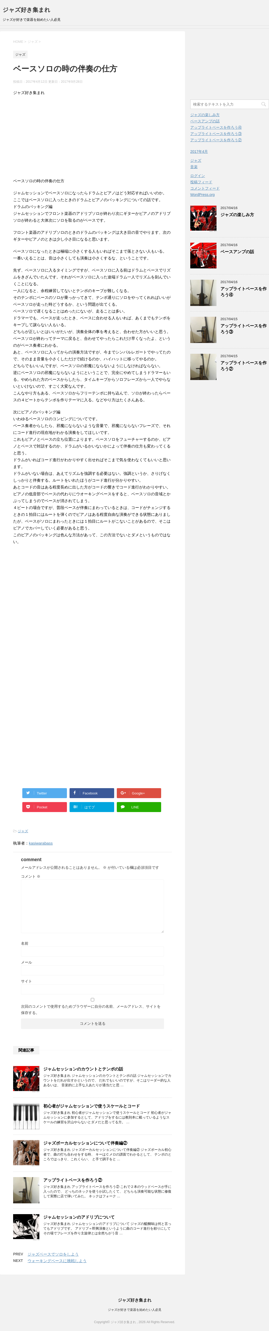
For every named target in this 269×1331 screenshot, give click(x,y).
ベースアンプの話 (205, 121)
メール (26, 962)
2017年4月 (199, 151)
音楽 (194, 167)
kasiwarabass (41, 843)
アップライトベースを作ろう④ (216, 127)
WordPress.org (202, 195)
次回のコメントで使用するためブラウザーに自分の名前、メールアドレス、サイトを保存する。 (91, 1009)
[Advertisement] (92, 138)
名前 (24, 943)
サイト (26, 981)
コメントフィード (205, 188)
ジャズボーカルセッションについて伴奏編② (85, 1143)
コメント (30, 876)
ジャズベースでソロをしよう (53, 1254)
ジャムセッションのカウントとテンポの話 (83, 1069)
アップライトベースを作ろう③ (216, 134)
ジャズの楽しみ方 (205, 115)
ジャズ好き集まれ (26, 10)
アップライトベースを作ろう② (72, 1180)
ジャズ (23, 831)
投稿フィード (201, 182)
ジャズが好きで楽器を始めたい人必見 (134, 1310)
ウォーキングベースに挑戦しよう (57, 1261)
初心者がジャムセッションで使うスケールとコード (91, 1106)
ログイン (197, 176)
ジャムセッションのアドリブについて (79, 1217)
